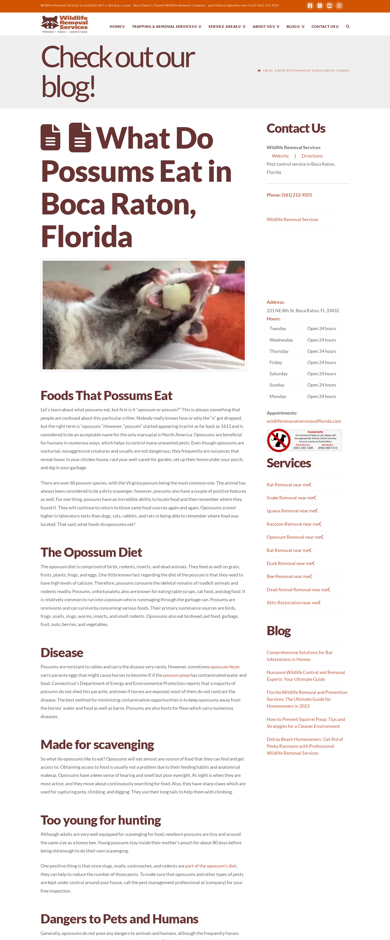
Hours (273, 318)
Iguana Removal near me (292, 510)
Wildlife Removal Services (293, 219)
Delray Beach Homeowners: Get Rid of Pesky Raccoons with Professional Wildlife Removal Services (305, 746)
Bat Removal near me (289, 550)
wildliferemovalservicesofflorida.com (304, 421)
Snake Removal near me (291, 497)
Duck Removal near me (291, 563)
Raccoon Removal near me (294, 524)
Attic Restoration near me (294, 602)
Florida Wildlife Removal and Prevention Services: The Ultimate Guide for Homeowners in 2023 (307, 699)
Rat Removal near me (289, 484)
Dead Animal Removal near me (298, 589)
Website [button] (280, 156)
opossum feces (225, 666)
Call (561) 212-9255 (264, 5)
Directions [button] (312, 156)
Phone (273, 195)
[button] (308, 362)
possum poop (176, 675)
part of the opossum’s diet (210, 866)
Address (275, 302)
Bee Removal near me (289, 576)
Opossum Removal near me (295, 537)
